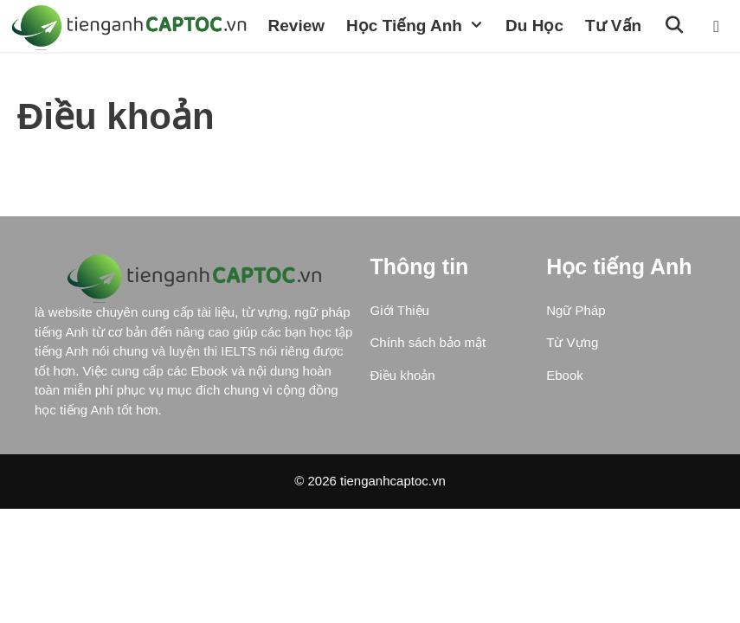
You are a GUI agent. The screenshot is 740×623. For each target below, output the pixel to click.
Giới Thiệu (399, 362)
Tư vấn (353, 77)
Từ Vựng (572, 394)
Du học (276, 77)
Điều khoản (402, 427)
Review (37, 77)
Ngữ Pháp (575, 362)
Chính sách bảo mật (428, 394)
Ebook (564, 427)
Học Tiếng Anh (162, 78)
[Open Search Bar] (417, 78)
